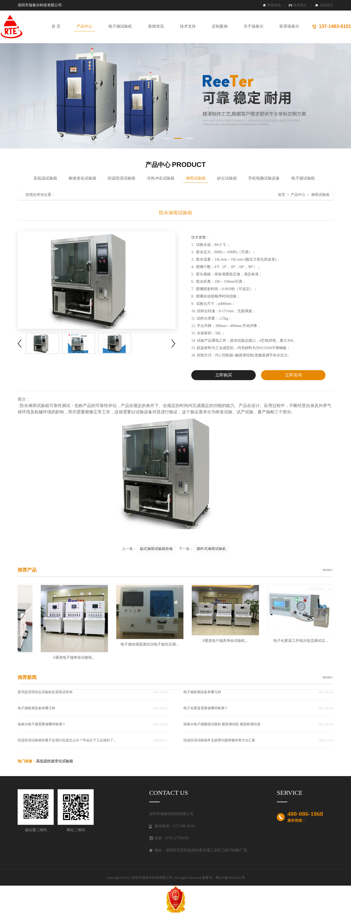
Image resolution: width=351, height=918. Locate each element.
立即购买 (223, 375)
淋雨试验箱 (195, 178)
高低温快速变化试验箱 (54, 761)
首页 (281, 195)
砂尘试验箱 (227, 178)
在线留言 (326, 5)
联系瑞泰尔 (289, 26)
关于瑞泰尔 (253, 26)
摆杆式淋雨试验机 (211, 549)
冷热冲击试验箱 (160, 178)
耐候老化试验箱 (82, 178)
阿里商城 (274, 5)
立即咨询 (293, 375)
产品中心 (84, 26)
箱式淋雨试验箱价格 (156, 549)
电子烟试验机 (120, 26)
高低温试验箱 (45, 178)
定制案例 (220, 26)
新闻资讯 (156, 26)
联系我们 (300, 5)
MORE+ (328, 570)
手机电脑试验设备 (264, 178)
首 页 (56, 26)
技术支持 (188, 26)
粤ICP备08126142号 (230, 878)
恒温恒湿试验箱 (121, 178)
